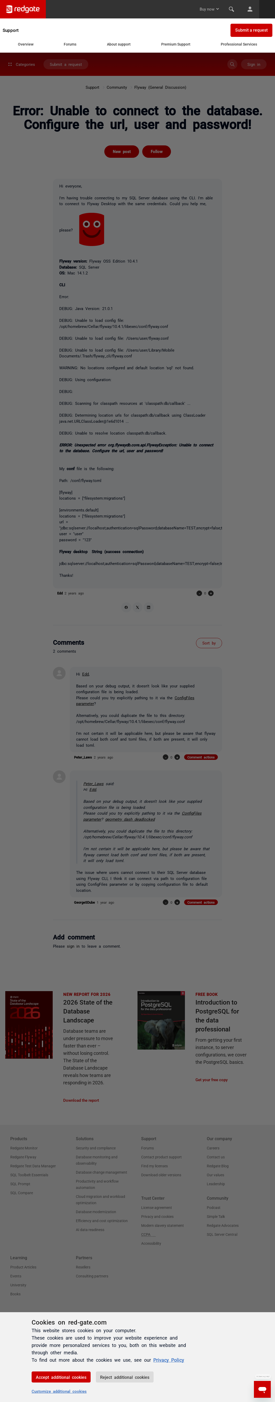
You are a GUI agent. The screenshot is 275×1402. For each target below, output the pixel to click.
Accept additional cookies (61, 1377)
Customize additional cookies (59, 1391)
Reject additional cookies (124, 1377)
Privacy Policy (168, 1359)
